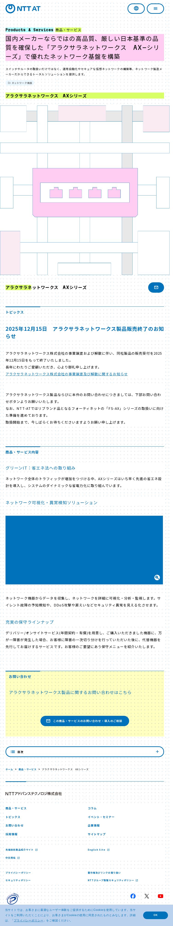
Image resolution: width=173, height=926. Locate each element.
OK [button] (155, 915)
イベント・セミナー (101, 817)
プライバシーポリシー (18, 872)
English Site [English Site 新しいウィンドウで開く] (97, 849)
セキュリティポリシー (18, 880)
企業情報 (94, 825)
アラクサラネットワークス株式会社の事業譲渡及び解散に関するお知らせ (67, 373)
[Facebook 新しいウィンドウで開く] (133, 896)
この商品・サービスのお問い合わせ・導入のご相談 (84, 721)
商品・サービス (28, 769)
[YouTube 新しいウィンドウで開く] (160, 896)
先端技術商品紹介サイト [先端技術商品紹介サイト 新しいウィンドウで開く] (20, 849)
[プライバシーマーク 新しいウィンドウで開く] (12, 899)
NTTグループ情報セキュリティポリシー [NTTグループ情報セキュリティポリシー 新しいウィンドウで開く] (111, 880)
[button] (85, 550)
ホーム (9, 769)
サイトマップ (97, 834)
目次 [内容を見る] (85, 752)
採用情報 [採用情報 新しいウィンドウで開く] (11, 834)
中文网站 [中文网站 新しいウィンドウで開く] (11, 857)
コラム (92, 808)
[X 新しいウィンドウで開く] (146, 896)
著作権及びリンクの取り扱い (104, 872)
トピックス (13, 817)
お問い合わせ (15, 825)
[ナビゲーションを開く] (155, 8)
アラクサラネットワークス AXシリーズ (46, 287)
